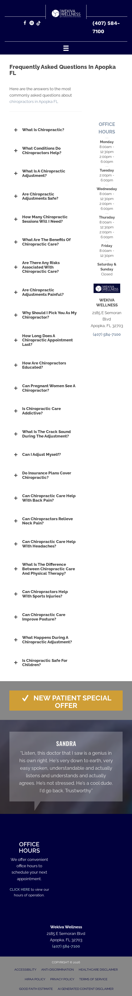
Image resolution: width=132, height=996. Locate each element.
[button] (45, 130)
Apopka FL (49, 101)
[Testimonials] (66, 766)
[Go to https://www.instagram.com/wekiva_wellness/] (31, 23)
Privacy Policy (62, 979)
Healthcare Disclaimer (98, 969)
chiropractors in (24, 101)
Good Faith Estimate (36, 989)
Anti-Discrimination (57, 969)
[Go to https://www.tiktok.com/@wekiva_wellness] (38, 23)
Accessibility (25, 969)
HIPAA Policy (35, 979)
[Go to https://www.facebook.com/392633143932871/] (25, 23)
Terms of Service (93, 979)
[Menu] (66, 48)
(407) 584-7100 (107, 334)
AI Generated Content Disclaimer (85, 989)
